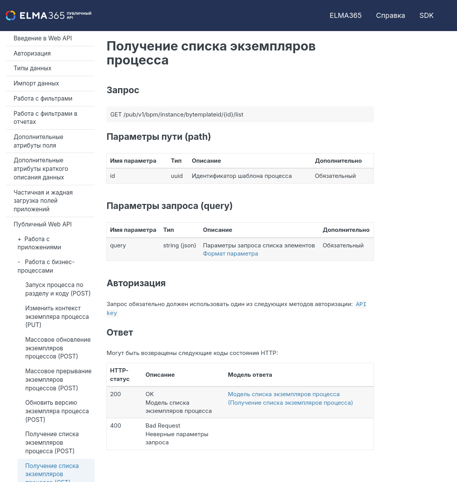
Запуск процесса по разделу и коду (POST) (58, 289)
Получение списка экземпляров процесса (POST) (52, 442)
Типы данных (33, 68)
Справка (390, 15)
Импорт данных (36, 83)
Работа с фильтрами (43, 98)
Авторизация (32, 53)
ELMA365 (346, 15)
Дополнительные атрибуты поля (38, 141)
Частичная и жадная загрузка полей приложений (43, 201)
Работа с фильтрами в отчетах (45, 118)
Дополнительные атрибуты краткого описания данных (41, 169)
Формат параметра (230, 253)
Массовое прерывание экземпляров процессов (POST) (58, 379)
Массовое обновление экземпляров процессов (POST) (58, 348)
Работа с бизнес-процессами (46, 266)
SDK (426, 15)
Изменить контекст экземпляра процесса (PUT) (57, 317)
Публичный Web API (43, 224)
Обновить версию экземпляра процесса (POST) (57, 411)
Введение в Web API (43, 38)
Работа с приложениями (39, 243)
